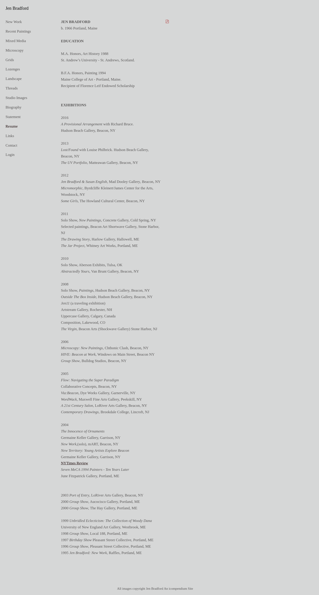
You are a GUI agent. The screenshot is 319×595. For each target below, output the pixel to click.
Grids (10, 60)
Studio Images (16, 98)
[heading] (17, 8)
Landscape (14, 79)
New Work (14, 22)
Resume (12, 126)
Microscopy (14, 50)
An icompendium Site (178, 588)
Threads (12, 88)
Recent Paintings (18, 31)
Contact (11, 145)
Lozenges (13, 69)
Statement (13, 117)
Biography (13, 107)
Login (10, 155)
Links (10, 136)
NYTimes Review (74, 463)
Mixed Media (16, 41)
